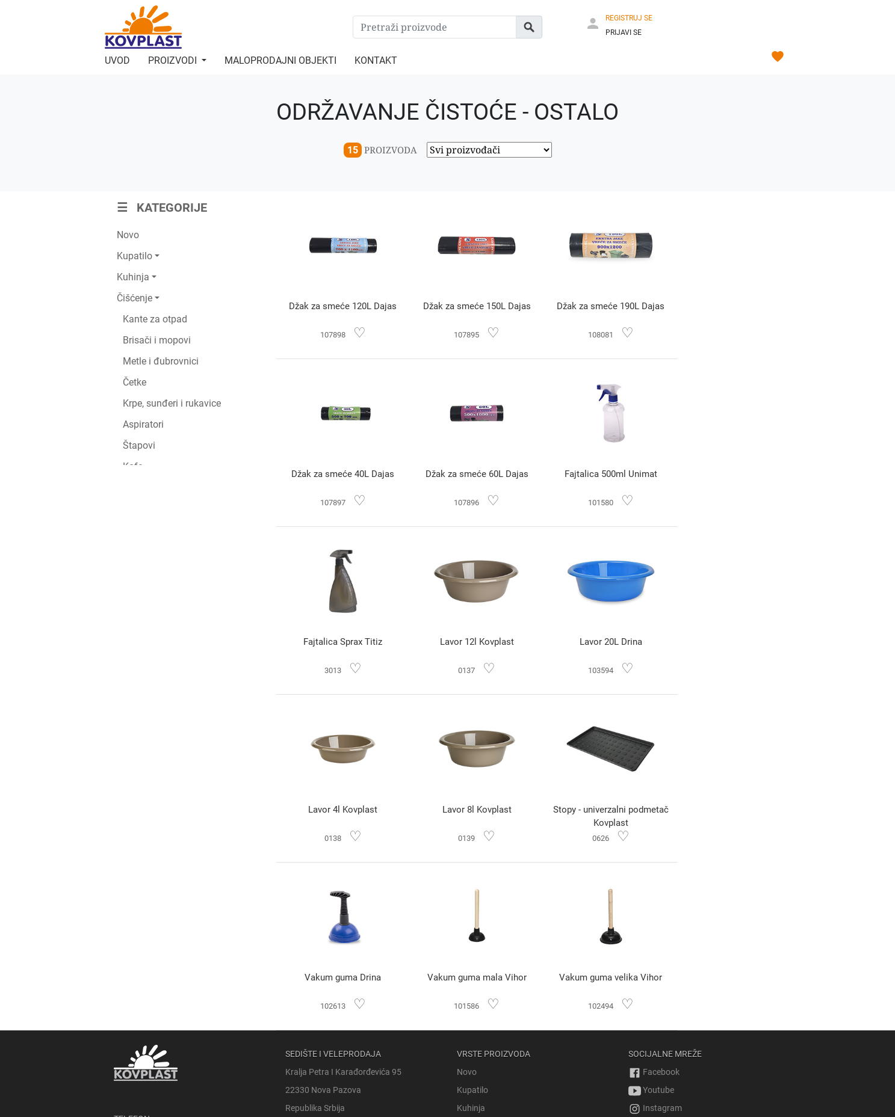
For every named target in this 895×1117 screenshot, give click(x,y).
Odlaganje (476, 994)
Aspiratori (143, 424)
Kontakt (376, 60)
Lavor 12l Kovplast (726, 474)
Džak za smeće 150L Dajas (469, 306)
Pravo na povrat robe (667, 1005)
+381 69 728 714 (145, 987)
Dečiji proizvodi (484, 1012)
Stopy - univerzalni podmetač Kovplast (726, 648)
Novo (128, 235)
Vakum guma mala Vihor (469, 809)
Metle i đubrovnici (161, 361)
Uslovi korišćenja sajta (669, 1041)
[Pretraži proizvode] (434, 27)
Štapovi (139, 445)
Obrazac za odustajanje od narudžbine (700, 1023)
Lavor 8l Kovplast (597, 641)
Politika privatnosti (663, 1059)
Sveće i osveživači (489, 1030)
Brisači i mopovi (157, 340)
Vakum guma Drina (340, 809)
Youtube (651, 922)
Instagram (655, 940)
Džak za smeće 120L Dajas (340, 306)
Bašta (468, 976)
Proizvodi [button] (173, 60)
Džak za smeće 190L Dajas (597, 306)
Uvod (117, 60)
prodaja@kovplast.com (157, 1041)
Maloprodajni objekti (280, 60)
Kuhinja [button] (133, 277)
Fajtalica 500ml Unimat (469, 474)
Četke (134, 382)
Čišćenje (472, 958)
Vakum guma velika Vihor (597, 809)
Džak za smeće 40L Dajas (726, 306)
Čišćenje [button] (134, 298)
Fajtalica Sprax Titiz (597, 474)
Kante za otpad (155, 319)
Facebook (654, 904)
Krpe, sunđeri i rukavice (172, 403)
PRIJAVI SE (623, 32)
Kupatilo (472, 922)
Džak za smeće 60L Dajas (340, 474)
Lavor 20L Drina (340, 641)
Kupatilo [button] (134, 256)
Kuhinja (471, 940)
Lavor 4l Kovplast (469, 641)
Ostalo (469, 1048)
